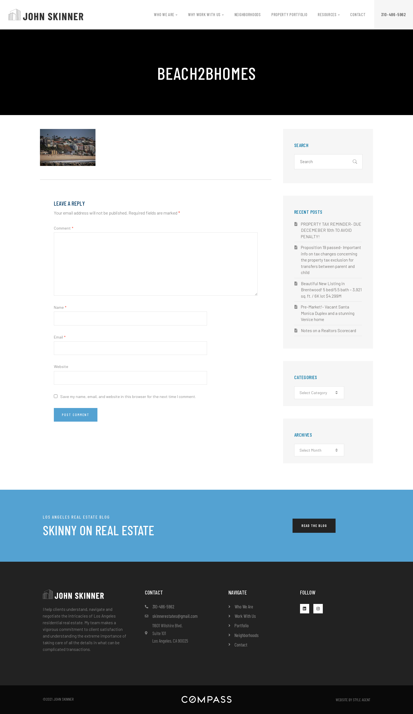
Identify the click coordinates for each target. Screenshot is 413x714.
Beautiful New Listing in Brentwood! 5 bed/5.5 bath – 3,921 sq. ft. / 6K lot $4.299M (331, 289)
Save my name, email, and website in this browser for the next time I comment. (128, 396)
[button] (393, 14)
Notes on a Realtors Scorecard (328, 330)
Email (60, 337)
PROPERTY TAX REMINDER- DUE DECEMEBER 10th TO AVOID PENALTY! (331, 230)
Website (61, 366)
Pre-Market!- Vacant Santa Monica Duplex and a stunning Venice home (327, 313)
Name (60, 307)
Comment (63, 228)
